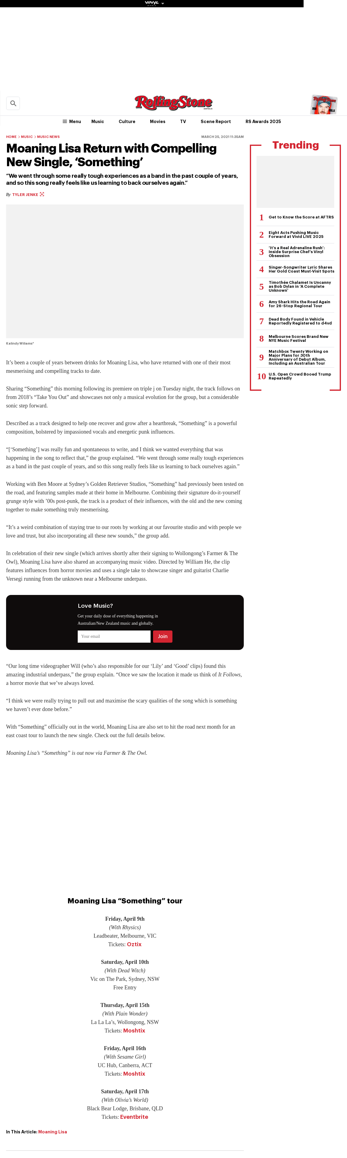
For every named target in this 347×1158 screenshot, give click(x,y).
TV (183, 121)
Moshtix (134, 1030)
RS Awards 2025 (263, 121)
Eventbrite (134, 1117)
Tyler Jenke (28, 195)
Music (97, 121)
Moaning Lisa (52, 1132)
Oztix (134, 944)
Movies (157, 121)
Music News (48, 137)
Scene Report (216, 121)
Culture (127, 121)
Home (11, 137)
